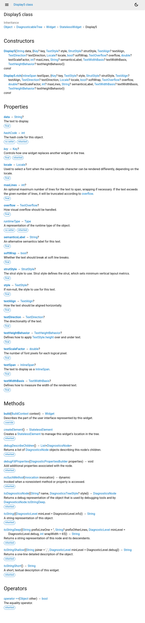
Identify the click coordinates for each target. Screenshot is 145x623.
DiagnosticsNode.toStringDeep (24, 502)
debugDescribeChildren (19, 445)
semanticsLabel (14, 237)
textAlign (10, 301)
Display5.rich (12, 76)
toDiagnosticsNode (16, 493)
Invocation (32, 477)
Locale (51, 55)
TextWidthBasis (93, 60)
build (7, 413)
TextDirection (17, 55)
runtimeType (12, 221)
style (7, 285)
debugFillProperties (16, 461)
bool (70, 55)
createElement (13, 429)
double (125, 55)
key (6, 149)
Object (8, 27)
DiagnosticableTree (29, 27)
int (32, 60)
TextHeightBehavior (21, 64)
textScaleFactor (14, 349)
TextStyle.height (43, 337)
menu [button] (7, 4)
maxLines (10, 185)
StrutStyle (74, 51)
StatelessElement (41, 429)
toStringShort (12, 566)
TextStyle (52, 51)
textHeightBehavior (17, 333)
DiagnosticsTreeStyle (64, 493)
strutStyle (10, 269)
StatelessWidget (71, 27)
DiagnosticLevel (26, 514)
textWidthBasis (14, 381)
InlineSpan (29, 76)
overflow (87, 193)
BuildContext (20, 413)
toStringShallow (14, 550)
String (20, 51)
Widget (51, 27)
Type (28, 221)
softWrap (10, 253)
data (7, 117)
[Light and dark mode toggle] (136, 5)
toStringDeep (12, 530)
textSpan (10, 365)
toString (9, 514)
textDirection (12, 317)
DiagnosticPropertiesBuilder (49, 461)
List (43, 445)
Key (35, 51)
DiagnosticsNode (58, 445)
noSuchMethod (14, 477)
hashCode (10, 133)
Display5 (9, 51)
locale (8, 165)
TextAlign (103, 51)
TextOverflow (97, 55)
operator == (11, 598)
